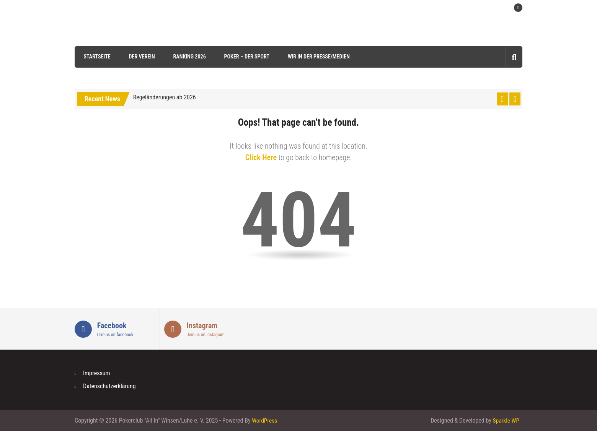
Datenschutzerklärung (109, 386)
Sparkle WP (505, 420)
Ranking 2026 (188, 56)
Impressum (96, 373)
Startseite (95, 56)
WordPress (265, 420)
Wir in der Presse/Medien (316, 56)
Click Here (261, 157)
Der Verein (140, 56)
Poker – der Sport (245, 56)
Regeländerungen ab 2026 (164, 97)
